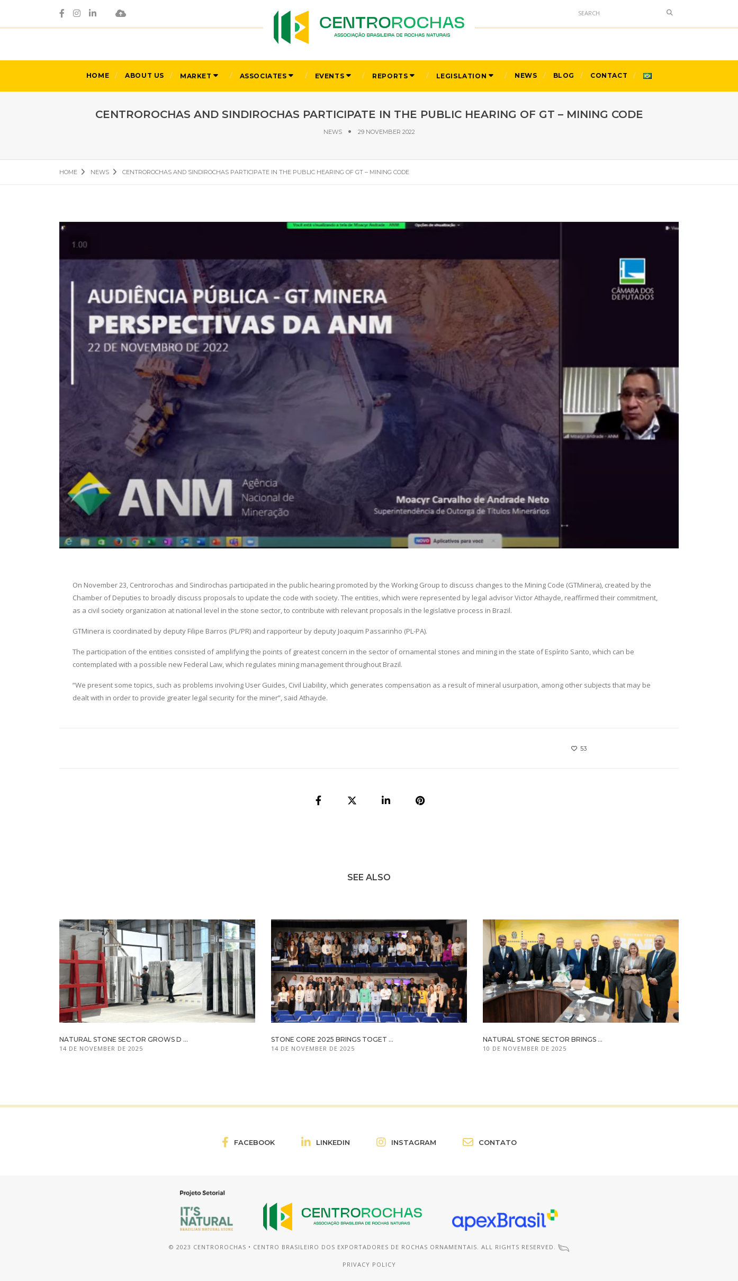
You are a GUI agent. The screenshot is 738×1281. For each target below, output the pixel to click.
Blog (563, 75)
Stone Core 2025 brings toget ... (332, 1039)
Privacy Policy (369, 1264)
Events (330, 76)
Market (196, 76)
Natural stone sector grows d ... (123, 1039)
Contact (608, 75)
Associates (263, 76)
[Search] (617, 12)
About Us (144, 75)
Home (97, 75)
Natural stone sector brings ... (542, 1039)
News (526, 75)
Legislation (461, 76)
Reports (390, 76)
